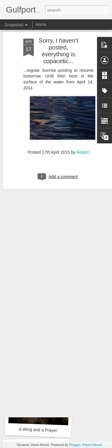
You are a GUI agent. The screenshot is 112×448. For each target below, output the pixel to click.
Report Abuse (92, 445)
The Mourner (38, 349)
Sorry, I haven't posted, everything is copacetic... (58, 32)
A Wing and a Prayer (38, 430)
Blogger (74, 445)
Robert (82, 134)
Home (40, 24)
